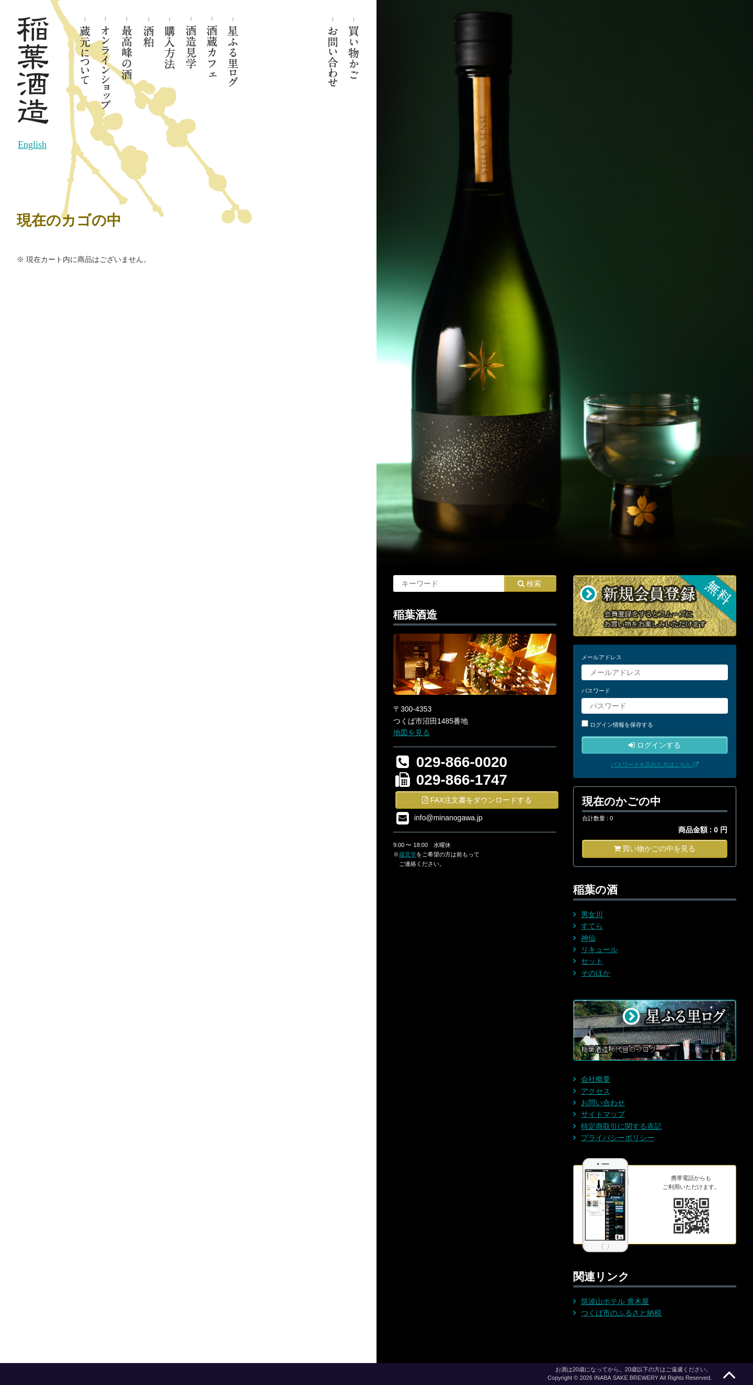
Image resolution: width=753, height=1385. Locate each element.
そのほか (595, 973)
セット (592, 961)
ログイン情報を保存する (621, 725)
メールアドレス (601, 657)
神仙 (588, 938)
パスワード (595, 691)
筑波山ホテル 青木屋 (615, 1301)
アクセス (595, 1091)
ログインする (655, 745)
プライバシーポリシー (617, 1138)
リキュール (599, 949)
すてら (592, 926)
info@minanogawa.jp (448, 818)
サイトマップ (603, 1114)
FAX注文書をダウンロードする (477, 800)
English (32, 145)
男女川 (592, 914)
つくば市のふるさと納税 (621, 1313)
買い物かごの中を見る (655, 848)
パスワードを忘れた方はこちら (655, 764)
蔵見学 (407, 854)
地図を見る (411, 732)
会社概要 (595, 1079)
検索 (529, 583)
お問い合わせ (603, 1102)
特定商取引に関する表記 (621, 1126)
